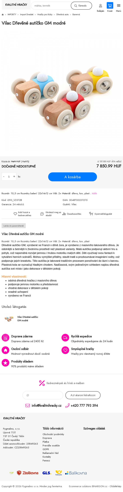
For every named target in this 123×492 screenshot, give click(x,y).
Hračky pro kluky (44, 14)
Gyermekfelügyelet (102, 213)
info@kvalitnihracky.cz (46, 405)
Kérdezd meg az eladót (53, 213)
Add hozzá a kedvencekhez (24, 213)
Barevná (76, 14)
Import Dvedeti (26, 14)
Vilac (74, 204)
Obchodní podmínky (53, 434)
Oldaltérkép (115, 486)
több (94, 193)
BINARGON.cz (99, 486)
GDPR (46, 449)
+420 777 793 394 (84, 405)
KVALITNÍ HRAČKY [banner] (16, 5)
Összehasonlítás (74, 213)
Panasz (46, 460)
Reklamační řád (50, 453)
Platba (46, 442)
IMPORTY (12, 14)
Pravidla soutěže (51, 445)
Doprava (47, 438)
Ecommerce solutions (80, 486)
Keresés (82, 6)
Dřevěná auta (62, 14)
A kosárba (72, 177)
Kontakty (47, 457)
